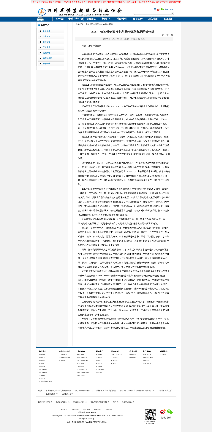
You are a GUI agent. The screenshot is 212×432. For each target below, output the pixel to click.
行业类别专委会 (64, 358)
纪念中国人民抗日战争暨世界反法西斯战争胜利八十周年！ (166, 2)
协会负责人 (43, 360)
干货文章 (99, 363)
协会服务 (91, 18)
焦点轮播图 (100, 369)
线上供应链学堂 (83, 360)
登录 (171, 9)
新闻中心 (107, 18)
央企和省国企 (127, 402)
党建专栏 (122, 18)
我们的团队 (43, 369)
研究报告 (80, 355)
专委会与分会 (75, 18)
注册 (166, 9)
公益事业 (80, 363)
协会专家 (42, 366)
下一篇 (169, 35)
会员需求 (146, 360)
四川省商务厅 (52, 394)
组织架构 (42, 378)
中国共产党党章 (116, 355)
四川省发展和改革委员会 (105, 391)
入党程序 (114, 358)
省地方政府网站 (78, 402)
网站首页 (89, 24)
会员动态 (99, 355)
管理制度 (42, 375)
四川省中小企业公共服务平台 (58, 391)
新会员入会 (147, 355)
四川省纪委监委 (165, 391)
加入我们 (153, 18)
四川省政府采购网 (83, 391)
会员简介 (132, 358)
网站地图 (86, 409)
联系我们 (168, 18)
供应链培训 (81, 375)
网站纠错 (109, 409)
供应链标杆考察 (83, 372)
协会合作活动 (82, 369)
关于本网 (64, 409)
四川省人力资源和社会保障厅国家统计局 (137, 391)
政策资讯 (99, 366)
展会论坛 (80, 366)
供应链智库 (63, 355)
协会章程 (42, 358)
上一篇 (160, 35)
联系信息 (163, 355)
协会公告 (99, 372)
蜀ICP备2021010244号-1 (87, 419)
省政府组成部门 (61, 402)
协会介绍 (42, 355)
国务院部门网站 (44, 402)
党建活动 (114, 360)
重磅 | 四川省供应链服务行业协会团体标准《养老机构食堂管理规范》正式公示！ (100, 2)
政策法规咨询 (82, 358)
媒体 (114, 402)
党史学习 (114, 363)
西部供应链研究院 (45, 381)
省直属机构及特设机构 (98, 402)
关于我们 (60, 18)
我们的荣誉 (43, 372)
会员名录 (138, 18)
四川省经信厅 (67, 394)
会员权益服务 (148, 358)
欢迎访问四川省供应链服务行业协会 (45, 2)
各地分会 (62, 360)
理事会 (41, 363)
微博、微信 (166, 417)
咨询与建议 (147, 363)
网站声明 (75, 409)
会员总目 (132, 355)
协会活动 (99, 360)
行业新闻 (109, 24)
